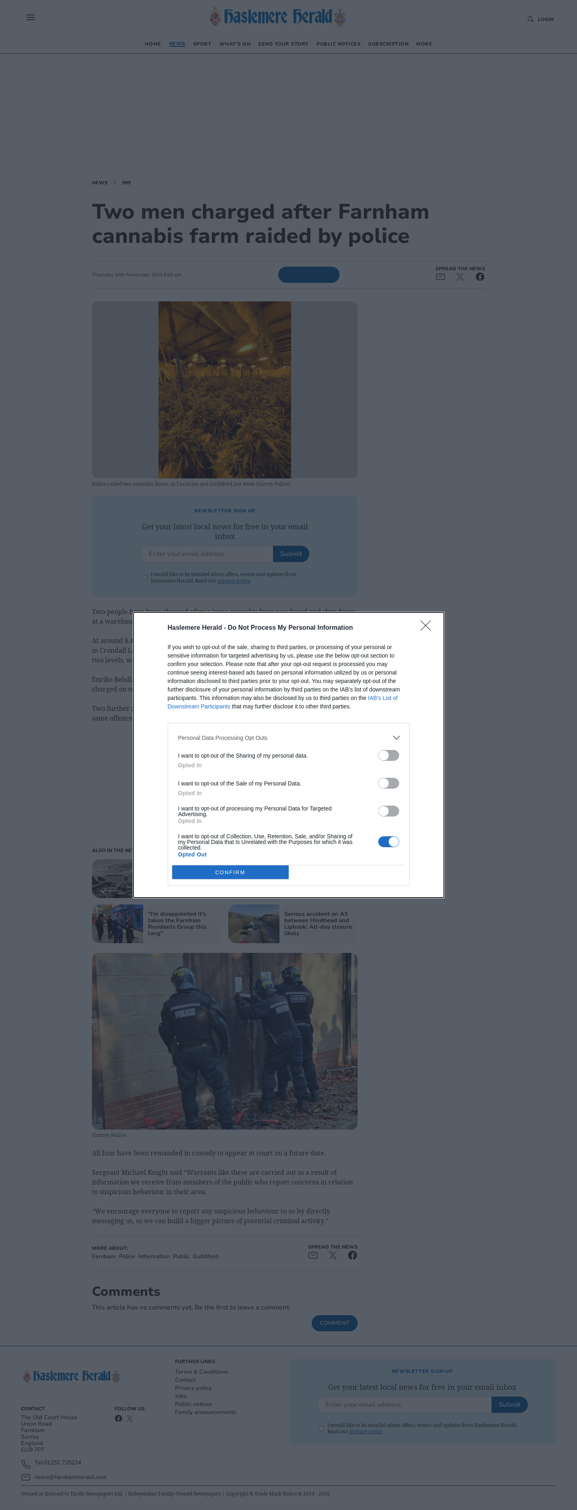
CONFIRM (230, 872)
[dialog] (288, 755)
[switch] (388, 755)
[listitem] (288, 737)
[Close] (428, 628)
